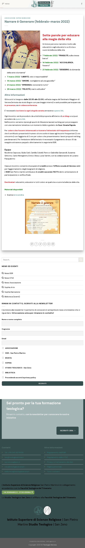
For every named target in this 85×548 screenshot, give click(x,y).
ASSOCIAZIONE (10, 348)
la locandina (19, 195)
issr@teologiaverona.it (14, 457)
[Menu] (6, 4)
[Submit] (81, 259)
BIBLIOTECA (8, 373)
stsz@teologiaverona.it (14, 467)
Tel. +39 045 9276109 (14, 452)
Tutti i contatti (53, 471)
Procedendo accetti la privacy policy (19, 377)
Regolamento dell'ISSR (56, 452)
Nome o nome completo (12, 319)
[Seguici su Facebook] (82, 4)
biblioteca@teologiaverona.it (17, 471)
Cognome (6, 329)
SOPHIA (7, 363)
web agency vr (51, 541)
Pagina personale (54, 467)
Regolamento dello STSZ (57, 457)
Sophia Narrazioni (23, 18)
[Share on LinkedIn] (53, 244)
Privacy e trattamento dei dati (60, 462)
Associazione (10, 18)
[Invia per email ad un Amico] (45, 244)
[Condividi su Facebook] (36, 244)
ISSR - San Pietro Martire (14, 353)
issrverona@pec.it (12, 462)
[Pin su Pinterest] (49, 244)
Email (4, 339)
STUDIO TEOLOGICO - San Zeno (16, 368)
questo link (58, 110)
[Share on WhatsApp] (32, 244)
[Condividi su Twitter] (40, 244)
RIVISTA (7, 358)
